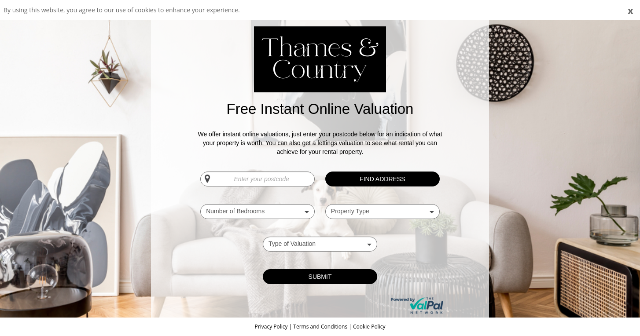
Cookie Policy (369, 326)
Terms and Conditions (320, 326)
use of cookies (136, 10)
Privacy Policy (272, 326)
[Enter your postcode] (257, 179)
